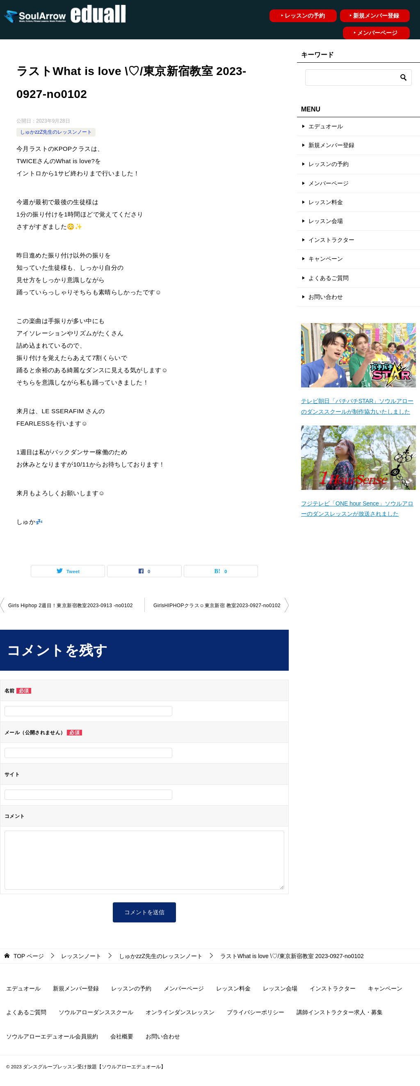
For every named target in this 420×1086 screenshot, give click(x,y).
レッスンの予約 (328, 164)
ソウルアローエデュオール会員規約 (52, 1036)
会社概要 (121, 1036)
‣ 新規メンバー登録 (374, 15)
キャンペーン (325, 258)
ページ (29, 956)
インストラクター (331, 240)
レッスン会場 (325, 221)
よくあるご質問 (328, 278)
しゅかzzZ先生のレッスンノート (56, 132)
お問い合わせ (325, 297)
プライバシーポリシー (255, 1012)
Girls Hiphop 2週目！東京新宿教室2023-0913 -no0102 (70, 605)
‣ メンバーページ (375, 33)
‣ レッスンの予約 (303, 15)
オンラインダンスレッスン (180, 1012)
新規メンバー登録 (331, 145)
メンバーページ (328, 183)
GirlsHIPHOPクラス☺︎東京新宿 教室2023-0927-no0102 (217, 605)
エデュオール (325, 126)
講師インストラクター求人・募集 (340, 1012)
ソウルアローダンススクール (96, 1012)
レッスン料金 (325, 202)
